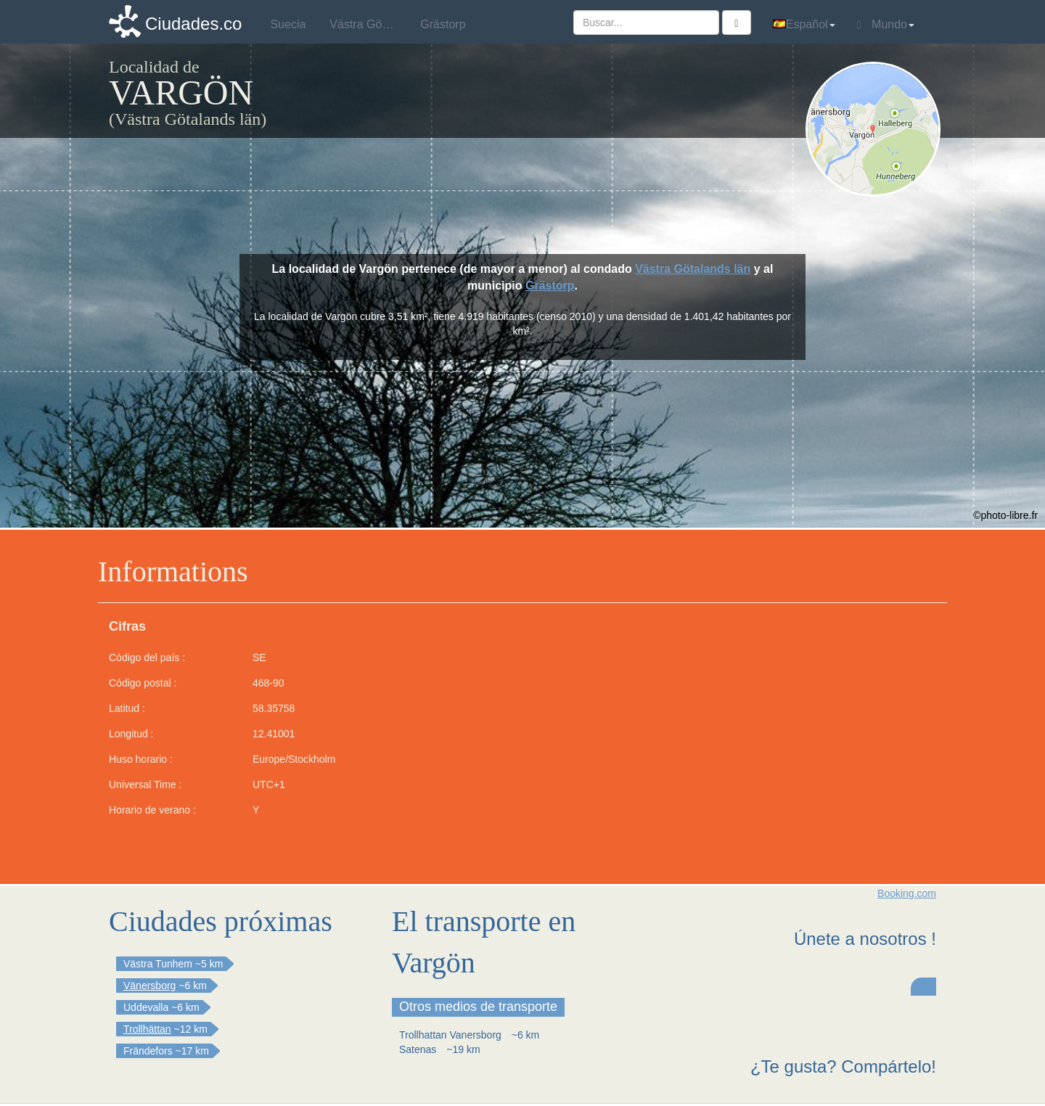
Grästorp (550, 285)
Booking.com (906, 893)
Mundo (885, 24)
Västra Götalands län (692, 269)
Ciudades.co (193, 23)
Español (804, 24)
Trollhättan (147, 1029)
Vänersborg (149, 985)
